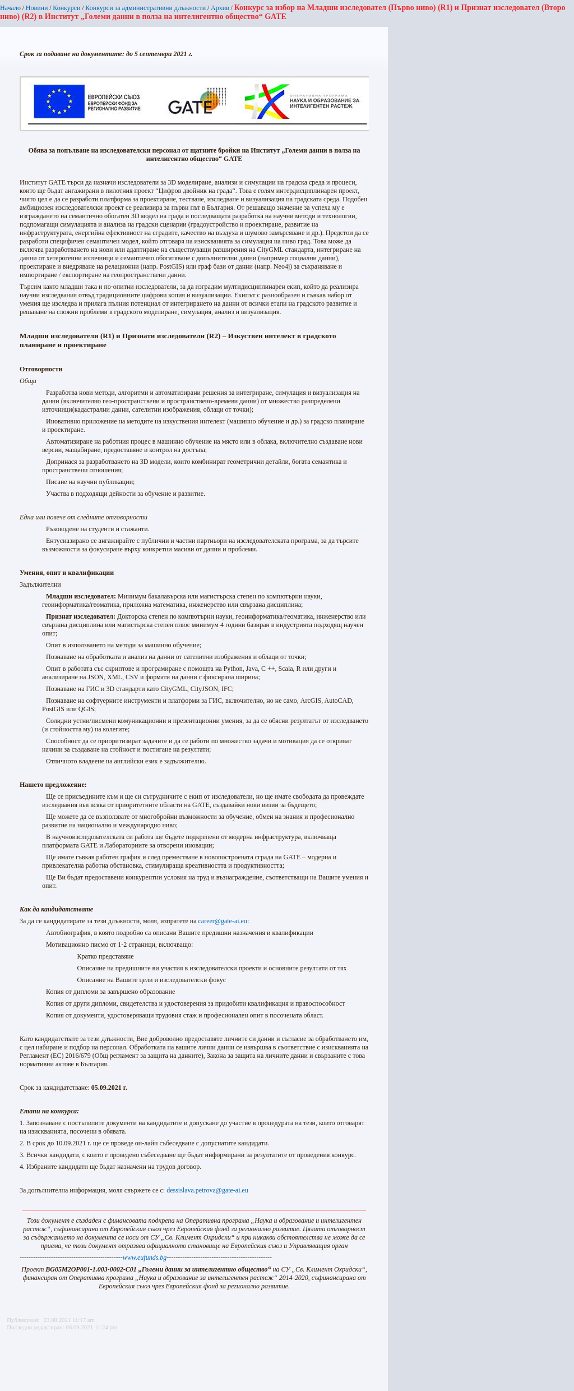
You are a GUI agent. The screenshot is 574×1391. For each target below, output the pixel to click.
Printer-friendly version (13, 1358)
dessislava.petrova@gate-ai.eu (207, 1190)
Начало (10, 8)
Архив (220, 8)
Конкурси (66, 8)
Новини (37, 8)
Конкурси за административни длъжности (145, 8)
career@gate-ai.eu (222, 921)
